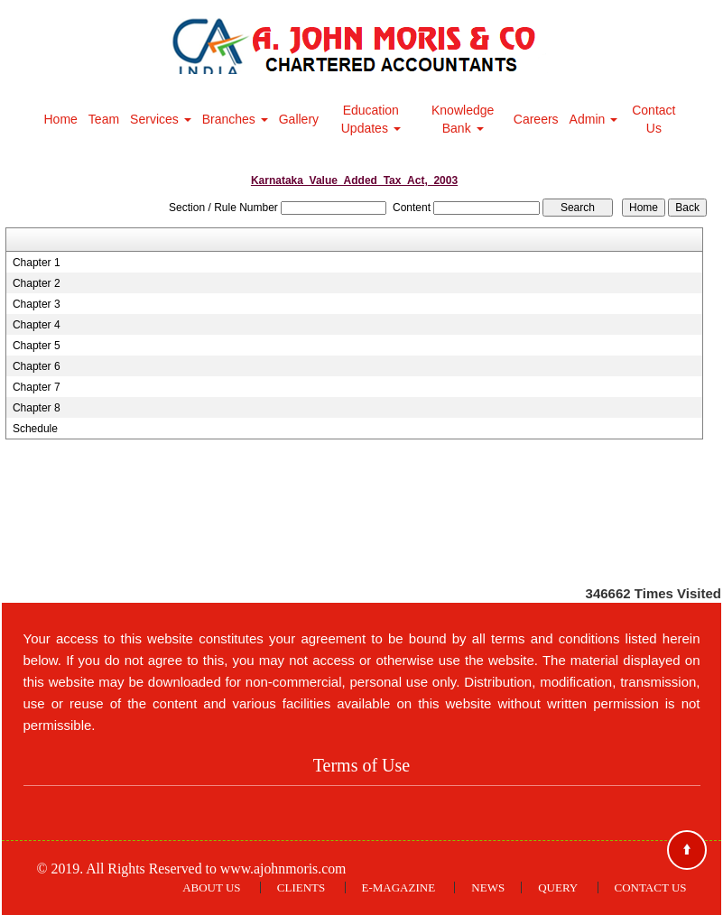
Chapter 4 (36, 325)
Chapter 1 (36, 262)
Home (61, 119)
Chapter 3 (36, 304)
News (488, 887)
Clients (301, 887)
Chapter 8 (36, 408)
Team (103, 119)
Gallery (299, 119)
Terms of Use (361, 765)
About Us (211, 887)
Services (160, 119)
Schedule (35, 428)
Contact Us (653, 119)
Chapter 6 (36, 366)
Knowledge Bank (462, 119)
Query (558, 887)
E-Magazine (399, 887)
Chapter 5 (36, 345)
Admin (594, 119)
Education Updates (371, 119)
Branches (235, 119)
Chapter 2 (36, 283)
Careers (536, 119)
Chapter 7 (36, 387)
